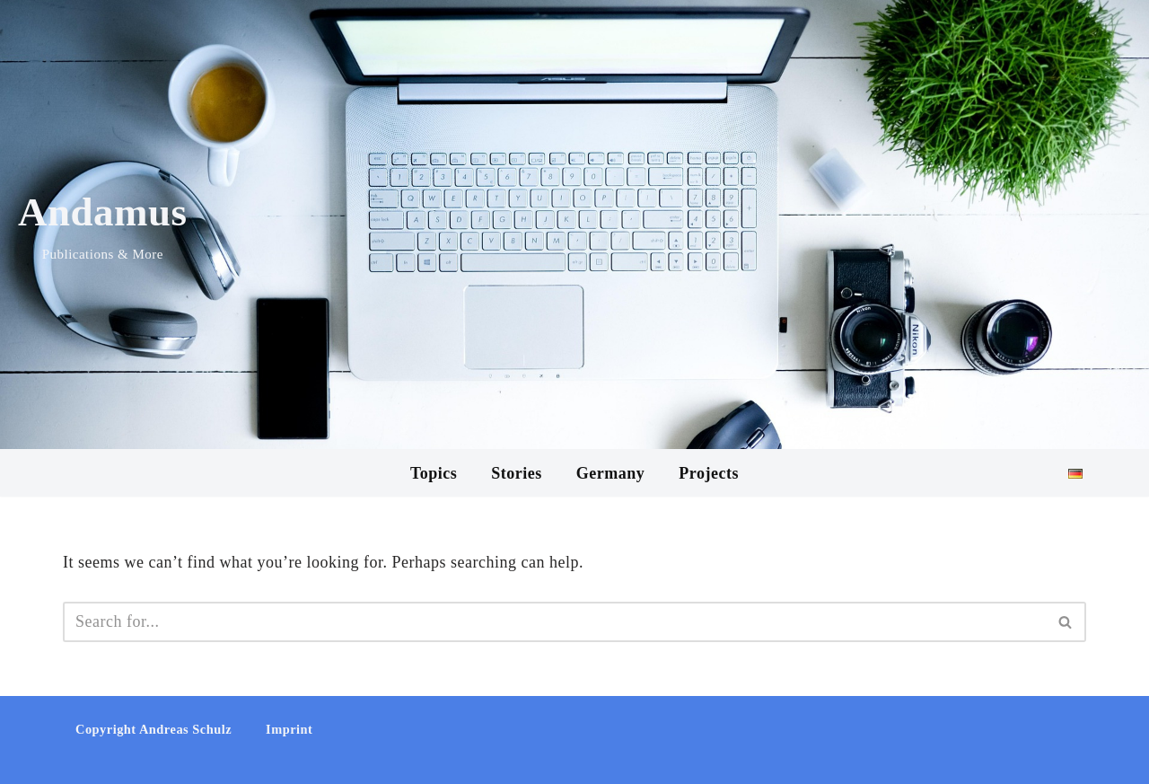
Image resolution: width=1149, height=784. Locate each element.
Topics (433, 473)
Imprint (289, 729)
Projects (709, 473)
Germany (610, 473)
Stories (516, 473)
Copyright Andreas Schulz (153, 729)
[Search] (554, 622)
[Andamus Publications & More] (103, 225)
